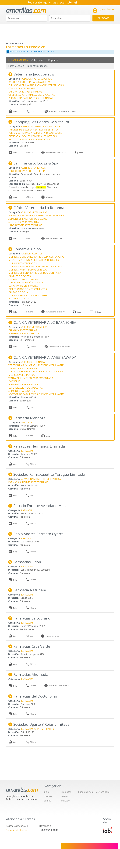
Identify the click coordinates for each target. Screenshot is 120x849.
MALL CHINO (44, 139)
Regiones (53, 60)
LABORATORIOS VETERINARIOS (25, 91)
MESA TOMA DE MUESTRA (22, 259)
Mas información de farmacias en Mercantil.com (32, 51)
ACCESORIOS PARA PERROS (23, 394)
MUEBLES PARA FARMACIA (22, 266)
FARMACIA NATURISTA (33, 132)
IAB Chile (107, 829)
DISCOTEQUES (54, 132)
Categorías (37, 60)
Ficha (15, 111)
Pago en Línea (85, 791)
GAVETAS (59, 256)
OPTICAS (52, 136)
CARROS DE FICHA (18, 292)
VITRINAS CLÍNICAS (18, 298)
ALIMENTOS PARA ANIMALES (24, 384)
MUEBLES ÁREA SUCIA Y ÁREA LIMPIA (28, 295)
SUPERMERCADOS (44, 728)
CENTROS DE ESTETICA (45, 129)
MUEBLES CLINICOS (31, 253)
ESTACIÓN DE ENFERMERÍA (23, 285)
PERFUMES (14, 132)
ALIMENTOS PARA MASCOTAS (24, 333)
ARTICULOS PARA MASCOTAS (24, 221)
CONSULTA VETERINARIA (21, 88)
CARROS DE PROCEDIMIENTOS (25, 279)
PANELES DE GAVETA (19, 276)
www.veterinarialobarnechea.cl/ (61, 347)
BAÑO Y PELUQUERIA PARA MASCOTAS (29, 81)
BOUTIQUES (55, 126)
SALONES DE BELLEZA (20, 129)
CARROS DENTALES (48, 259)
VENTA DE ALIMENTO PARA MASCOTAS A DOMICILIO (30, 380)
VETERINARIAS (45, 97)
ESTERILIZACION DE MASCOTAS (25, 387)
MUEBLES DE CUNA (18, 272)
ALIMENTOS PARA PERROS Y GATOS (27, 218)
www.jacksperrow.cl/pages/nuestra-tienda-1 (65, 111)
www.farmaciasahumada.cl (59, 686)
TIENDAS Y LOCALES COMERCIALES (27, 136)
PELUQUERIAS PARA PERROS (36, 78)
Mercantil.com (102, 791)
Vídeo (81, 153)
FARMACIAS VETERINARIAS (49, 85)
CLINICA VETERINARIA (33, 361)
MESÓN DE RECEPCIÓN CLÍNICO (25, 282)
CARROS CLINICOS (44, 256)
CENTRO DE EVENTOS (20, 170)
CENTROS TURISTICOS (33, 167)
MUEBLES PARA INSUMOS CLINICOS (27, 269)
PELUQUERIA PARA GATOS (22, 97)
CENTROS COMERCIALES (34, 126)
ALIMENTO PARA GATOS (21, 390)
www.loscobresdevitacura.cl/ (56, 152)
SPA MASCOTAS (46, 94)
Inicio (46, 791)
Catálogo (98, 312)
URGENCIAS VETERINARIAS (22, 94)
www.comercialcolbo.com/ (55, 312)
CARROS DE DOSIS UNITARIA (45, 272)
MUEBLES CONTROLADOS (22, 263)
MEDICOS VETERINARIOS (51, 215)
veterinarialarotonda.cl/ (54, 238)
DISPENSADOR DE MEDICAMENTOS (27, 289)
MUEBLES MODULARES (20, 256)
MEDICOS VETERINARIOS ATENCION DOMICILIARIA (35, 371)
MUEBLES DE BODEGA (50, 266)
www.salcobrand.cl (53, 636)
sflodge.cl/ (49, 197)
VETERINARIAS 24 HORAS (21, 365)
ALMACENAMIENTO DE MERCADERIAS (41, 478)
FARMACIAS (27, 422)
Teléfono (33, 111)
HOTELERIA (39, 170)
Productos (66, 791)
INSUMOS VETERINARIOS (34, 482)
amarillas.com (26, 10)
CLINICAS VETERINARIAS (21, 85)
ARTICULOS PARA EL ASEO (22, 139)
